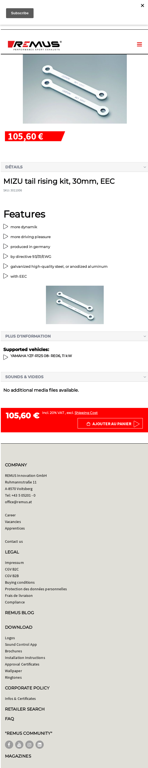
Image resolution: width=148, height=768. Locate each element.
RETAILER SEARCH (25, 709)
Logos (10, 637)
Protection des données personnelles (36, 588)
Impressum (14, 562)
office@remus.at (18, 501)
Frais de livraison (19, 595)
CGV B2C (12, 569)
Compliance (15, 602)
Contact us (14, 541)
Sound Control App (21, 644)
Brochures (13, 651)
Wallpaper (13, 670)
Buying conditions (20, 582)
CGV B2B (12, 575)
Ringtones (13, 677)
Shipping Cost (86, 413)
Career (10, 515)
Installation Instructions (25, 657)
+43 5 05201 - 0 (23, 495)
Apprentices (15, 528)
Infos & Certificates (20, 698)
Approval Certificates (22, 664)
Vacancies (13, 521)
